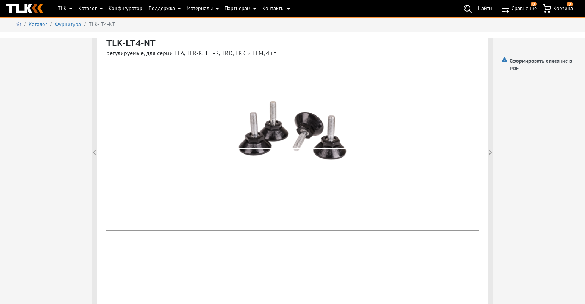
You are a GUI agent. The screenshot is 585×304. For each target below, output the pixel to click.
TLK (63, 8)
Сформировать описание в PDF (541, 64)
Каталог (88, 8)
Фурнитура (68, 24)
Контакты (274, 8)
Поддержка (162, 8)
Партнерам (238, 8)
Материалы (200, 8)
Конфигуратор (126, 8)
